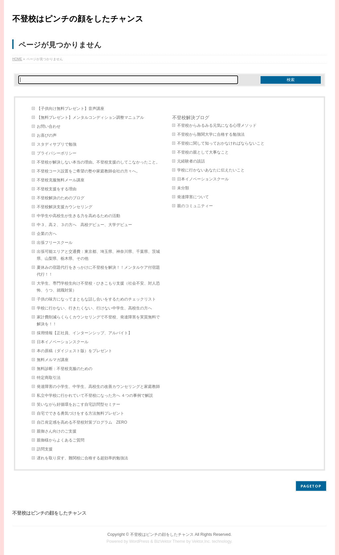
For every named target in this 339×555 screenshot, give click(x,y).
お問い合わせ (49, 126)
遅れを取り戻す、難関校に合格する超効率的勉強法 (82, 458)
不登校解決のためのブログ (60, 198)
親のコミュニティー (195, 206)
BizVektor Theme (169, 541)
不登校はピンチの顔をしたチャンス (77, 18)
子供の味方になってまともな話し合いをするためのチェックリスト (96, 299)
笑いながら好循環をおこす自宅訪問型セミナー (78, 404)
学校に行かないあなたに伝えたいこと (211, 170)
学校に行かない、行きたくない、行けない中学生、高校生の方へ (94, 308)
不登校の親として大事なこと (203, 152)
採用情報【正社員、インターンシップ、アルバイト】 (84, 333)
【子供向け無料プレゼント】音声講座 (70, 108)
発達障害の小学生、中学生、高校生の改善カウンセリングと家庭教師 (98, 386)
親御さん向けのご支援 (56, 431)
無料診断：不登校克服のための (64, 368)
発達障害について (193, 197)
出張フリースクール (55, 242)
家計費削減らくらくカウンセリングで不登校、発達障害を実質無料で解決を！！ (98, 320)
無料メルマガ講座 (53, 359)
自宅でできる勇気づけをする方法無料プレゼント (80, 413)
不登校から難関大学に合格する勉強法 (211, 134)
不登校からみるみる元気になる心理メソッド (217, 125)
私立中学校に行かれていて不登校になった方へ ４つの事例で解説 (95, 395)
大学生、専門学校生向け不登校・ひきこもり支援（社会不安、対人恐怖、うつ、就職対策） (98, 287)
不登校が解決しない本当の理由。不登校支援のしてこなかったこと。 (98, 162)
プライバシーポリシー (56, 153)
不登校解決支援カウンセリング (64, 207)
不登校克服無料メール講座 (60, 180)
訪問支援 (45, 449)
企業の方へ (47, 233)
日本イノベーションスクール (62, 342)
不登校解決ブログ (190, 117)
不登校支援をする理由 (56, 189)
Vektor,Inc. (201, 541)
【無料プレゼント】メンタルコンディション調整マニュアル (90, 117)
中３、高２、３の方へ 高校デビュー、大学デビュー (84, 224)
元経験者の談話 (191, 161)
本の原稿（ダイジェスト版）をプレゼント (74, 350)
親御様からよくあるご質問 (60, 440)
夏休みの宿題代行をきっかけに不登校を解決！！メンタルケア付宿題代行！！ (98, 271)
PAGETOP (311, 486)
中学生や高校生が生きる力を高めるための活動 (78, 215)
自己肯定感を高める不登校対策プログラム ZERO (82, 422)
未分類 (183, 188)
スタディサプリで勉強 (56, 144)
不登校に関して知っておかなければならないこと (221, 143)
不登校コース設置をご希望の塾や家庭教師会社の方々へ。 (88, 171)
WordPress (139, 541)
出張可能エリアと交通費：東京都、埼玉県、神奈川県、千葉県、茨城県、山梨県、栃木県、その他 (98, 255)
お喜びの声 (47, 135)
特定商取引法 (49, 377)
